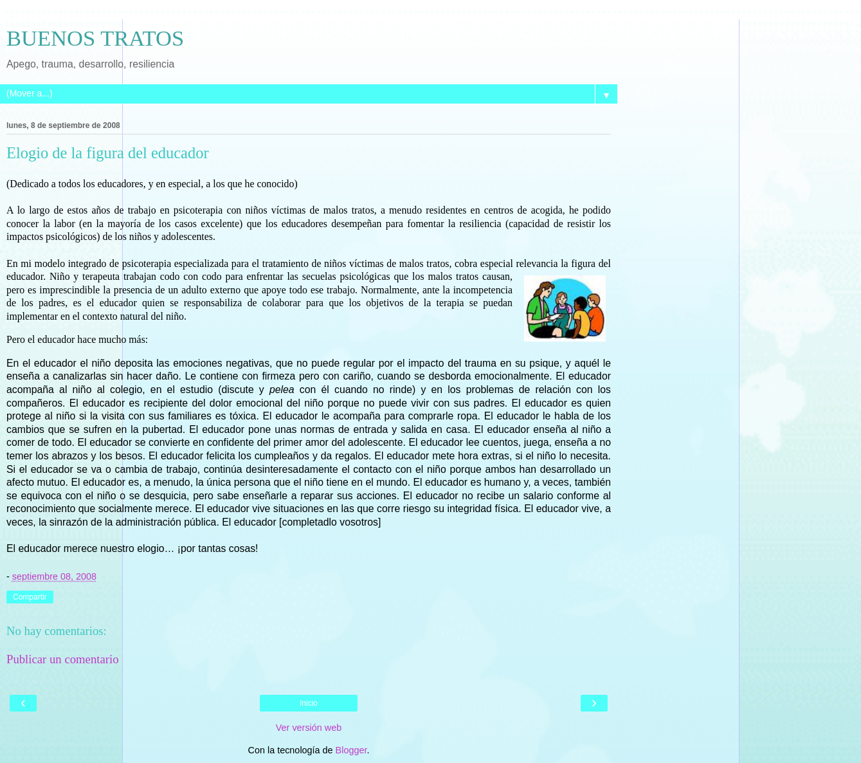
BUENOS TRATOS (95, 38)
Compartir (30, 597)
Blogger (351, 750)
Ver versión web (308, 727)
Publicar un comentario (62, 659)
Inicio (309, 703)
